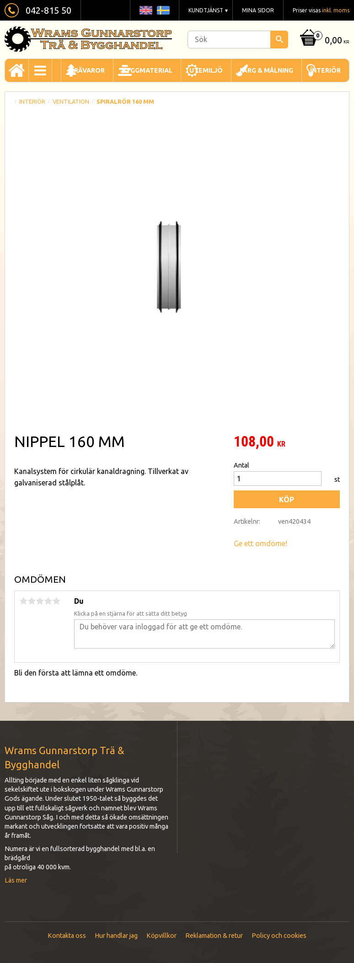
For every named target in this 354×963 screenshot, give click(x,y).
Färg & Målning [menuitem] (266, 70)
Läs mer (16, 880)
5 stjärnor (56, 601)
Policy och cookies (279, 935)
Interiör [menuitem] (325, 70)
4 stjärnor (48, 601)
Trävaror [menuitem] (87, 70)
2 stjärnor (31, 601)
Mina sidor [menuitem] (258, 10)
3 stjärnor (40, 601)
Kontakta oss (67, 935)
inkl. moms (335, 10)
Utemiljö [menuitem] (206, 70)
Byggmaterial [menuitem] (147, 70)
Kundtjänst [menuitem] (205, 10)
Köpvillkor (161, 935)
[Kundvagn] (323, 41)
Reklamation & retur (214, 935)
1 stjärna (23, 601)
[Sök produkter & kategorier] (238, 39)
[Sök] (279, 39)
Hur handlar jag (116, 935)
